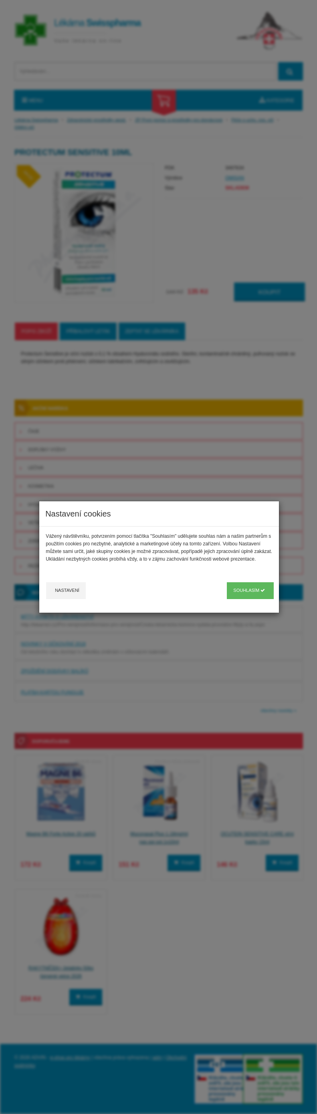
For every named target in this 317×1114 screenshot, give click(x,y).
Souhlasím (249, 590)
